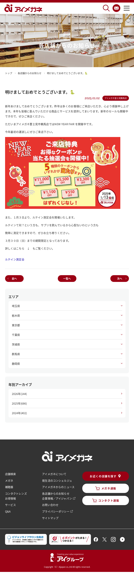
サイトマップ (50, 517)
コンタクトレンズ (16, 493)
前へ (14, 278)
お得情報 (10, 498)
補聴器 (9, 487)
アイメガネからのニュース (58, 487)
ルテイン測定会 (14, 259)
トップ (8, 73)
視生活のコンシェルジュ (57, 480)
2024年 (19, 413)
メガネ (9, 480)
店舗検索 (10, 474)
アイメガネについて (54, 474)
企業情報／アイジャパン (57, 498)
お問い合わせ (50, 504)
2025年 (19, 403)
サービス (10, 504)
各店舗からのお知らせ (55, 493)
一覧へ (67, 278)
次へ (119, 278)
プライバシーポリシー (55, 511)
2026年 (19, 394)
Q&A (8, 511)
